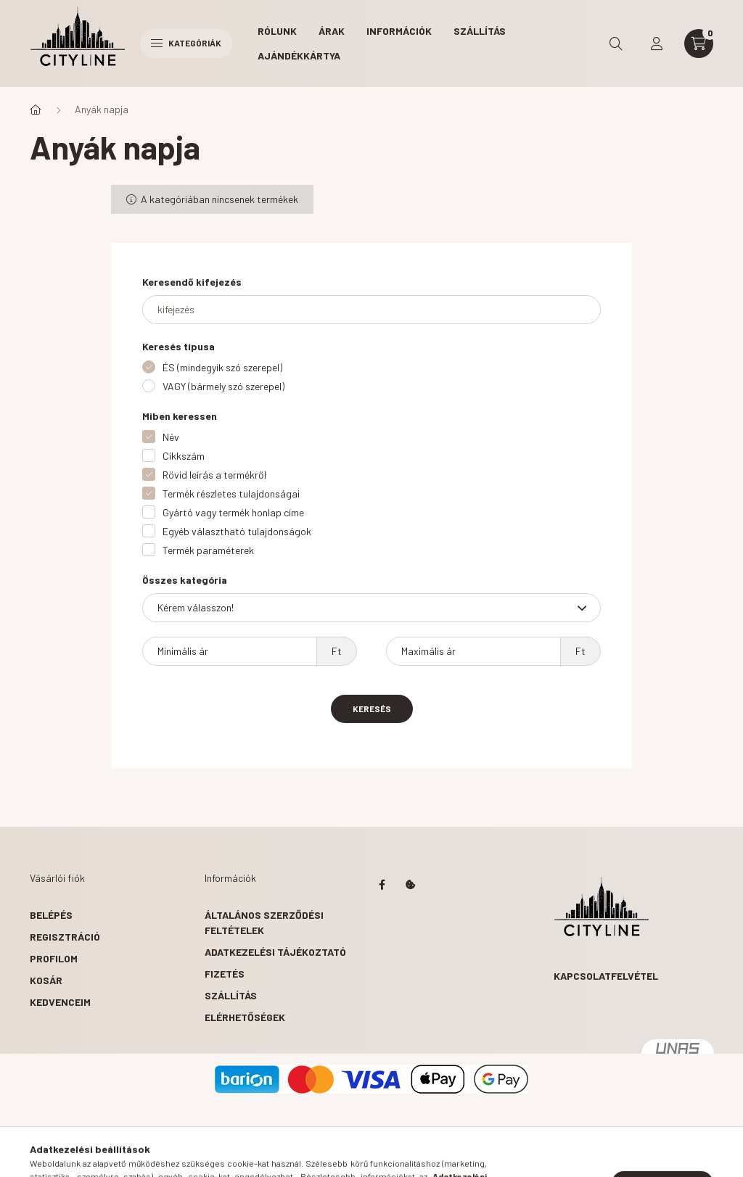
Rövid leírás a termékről (214, 474)
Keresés (372, 708)
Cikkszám (184, 456)
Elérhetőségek (245, 1017)
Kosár (46, 980)
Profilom (54, 958)
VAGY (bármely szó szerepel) (223, 386)
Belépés (51, 915)
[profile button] (656, 43)
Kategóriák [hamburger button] (186, 43)
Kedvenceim (60, 1002)
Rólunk (277, 31)
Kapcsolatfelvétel (606, 976)
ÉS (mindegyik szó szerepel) (222, 367)
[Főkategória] (35, 109)
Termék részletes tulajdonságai (231, 493)
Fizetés (225, 973)
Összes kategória (184, 580)
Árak (332, 31)
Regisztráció (65, 936)
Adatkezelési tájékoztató (275, 952)
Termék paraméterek (208, 550)
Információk (399, 31)
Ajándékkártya (299, 55)
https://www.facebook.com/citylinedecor (381, 884)
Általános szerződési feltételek (264, 922)
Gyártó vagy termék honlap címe (233, 512)
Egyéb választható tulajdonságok (237, 531)
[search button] (616, 43)
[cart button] (698, 43)
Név (171, 437)
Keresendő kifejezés (192, 282)
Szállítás (479, 31)
